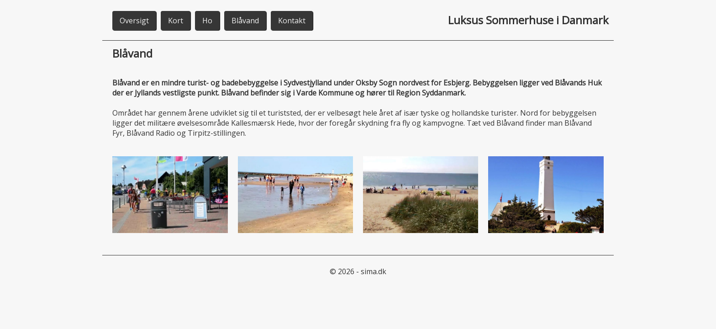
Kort (175, 21)
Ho (207, 21)
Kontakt (291, 21)
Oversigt (134, 21)
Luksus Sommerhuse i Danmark (528, 19)
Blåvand (245, 21)
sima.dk (373, 271)
